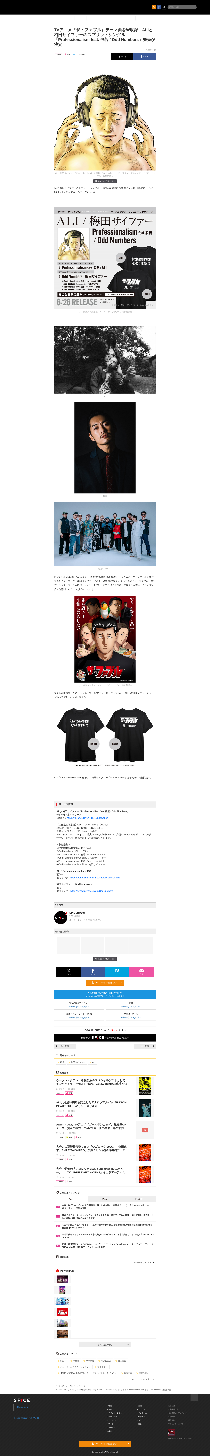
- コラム (140, 1420)
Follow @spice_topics (79, 1006)
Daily (71, 1199)
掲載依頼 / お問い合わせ (177, 1413)
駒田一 (62, 1361)
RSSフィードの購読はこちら (107, 982)
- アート (110, 1424)
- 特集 (139, 1424)
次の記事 (147, 1046)
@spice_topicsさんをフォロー (27, 1418)
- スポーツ (111, 1428)
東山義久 (120, 1361)
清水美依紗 (101, 1367)
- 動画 (139, 1406)
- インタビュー (143, 1413)
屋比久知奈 (104, 1361)
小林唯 (75, 1361)
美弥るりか (142, 1373)
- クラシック (112, 1417)
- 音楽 (109, 1406)
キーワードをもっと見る (143, 1379)
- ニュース (141, 1409)
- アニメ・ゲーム (114, 1420)
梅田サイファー (76, 1062)
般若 (61, 1062)
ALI (92, 1062)
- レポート (141, 1417)
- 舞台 (109, 1409)
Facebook (22, 1407)
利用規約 (171, 1420)
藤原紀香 (126, 1373)
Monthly (139, 1199)
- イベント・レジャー (115, 1413)
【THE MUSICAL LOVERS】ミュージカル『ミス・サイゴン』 (87, 1373)
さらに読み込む (113, 1344)
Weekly (105, 1199)
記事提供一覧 (173, 1409)
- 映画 (109, 1431)
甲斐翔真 (88, 1361)
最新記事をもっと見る (144, 1263)
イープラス (59, 1386)
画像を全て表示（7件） (105, 181)
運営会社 (171, 1406)
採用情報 (171, 1417)
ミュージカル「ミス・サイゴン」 (74, 1367)
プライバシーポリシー (176, 1424)
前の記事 (62, 1046)
